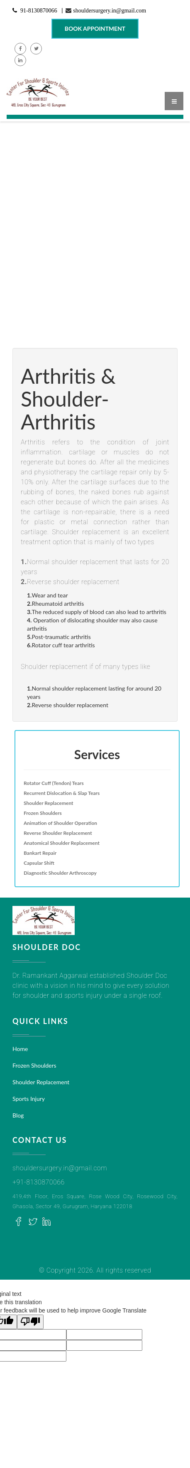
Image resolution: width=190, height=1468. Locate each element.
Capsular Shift (39, 863)
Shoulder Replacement (48, 803)
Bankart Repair (40, 853)
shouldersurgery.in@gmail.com (109, 10)
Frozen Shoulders (43, 813)
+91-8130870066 (38, 1182)
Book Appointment (95, 28)
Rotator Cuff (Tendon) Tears (54, 783)
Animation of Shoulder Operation (60, 823)
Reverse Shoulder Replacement (58, 833)
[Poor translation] (30, 1322)
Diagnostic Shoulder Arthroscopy (60, 873)
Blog (18, 1115)
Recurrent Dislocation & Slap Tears (62, 793)
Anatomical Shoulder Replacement (62, 843)
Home (20, 1048)
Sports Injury (28, 1098)
